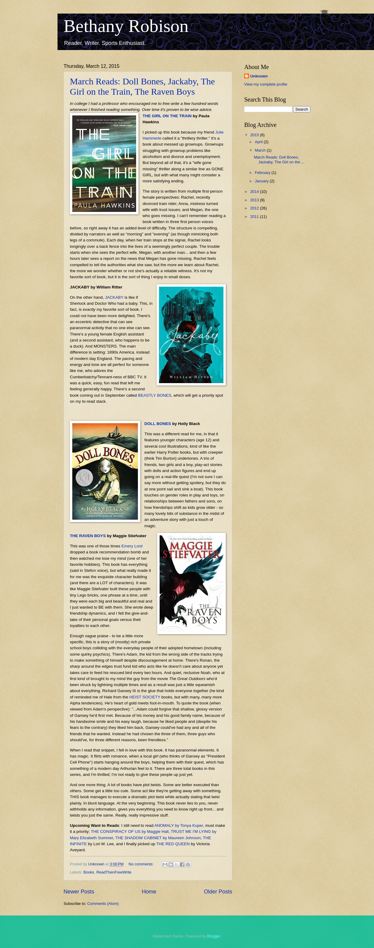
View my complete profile (265, 84)
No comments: (142, 864)
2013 (255, 200)
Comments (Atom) (103, 903)
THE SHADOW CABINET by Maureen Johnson (158, 838)
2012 (255, 208)
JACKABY (114, 297)
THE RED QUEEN (173, 844)
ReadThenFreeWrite (113, 872)
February (263, 172)
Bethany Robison (126, 26)
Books (88, 872)
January (262, 181)
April (259, 142)
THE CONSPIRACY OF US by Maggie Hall (130, 831)
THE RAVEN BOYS (88, 536)
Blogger (213, 936)
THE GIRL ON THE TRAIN (167, 116)
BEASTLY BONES (154, 395)
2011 (255, 216)
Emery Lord (131, 546)
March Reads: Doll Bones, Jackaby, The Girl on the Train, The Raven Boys (142, 86)
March (260, 150)
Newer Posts (79, 892)
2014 (255, 191)
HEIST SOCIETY (144, 697)
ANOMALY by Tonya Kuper (178, 825)
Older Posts (218, 892)
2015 (255, 135)
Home (149, 892)
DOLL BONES (158, 423)
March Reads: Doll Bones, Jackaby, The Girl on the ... (279, 159)
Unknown (259, 76)
